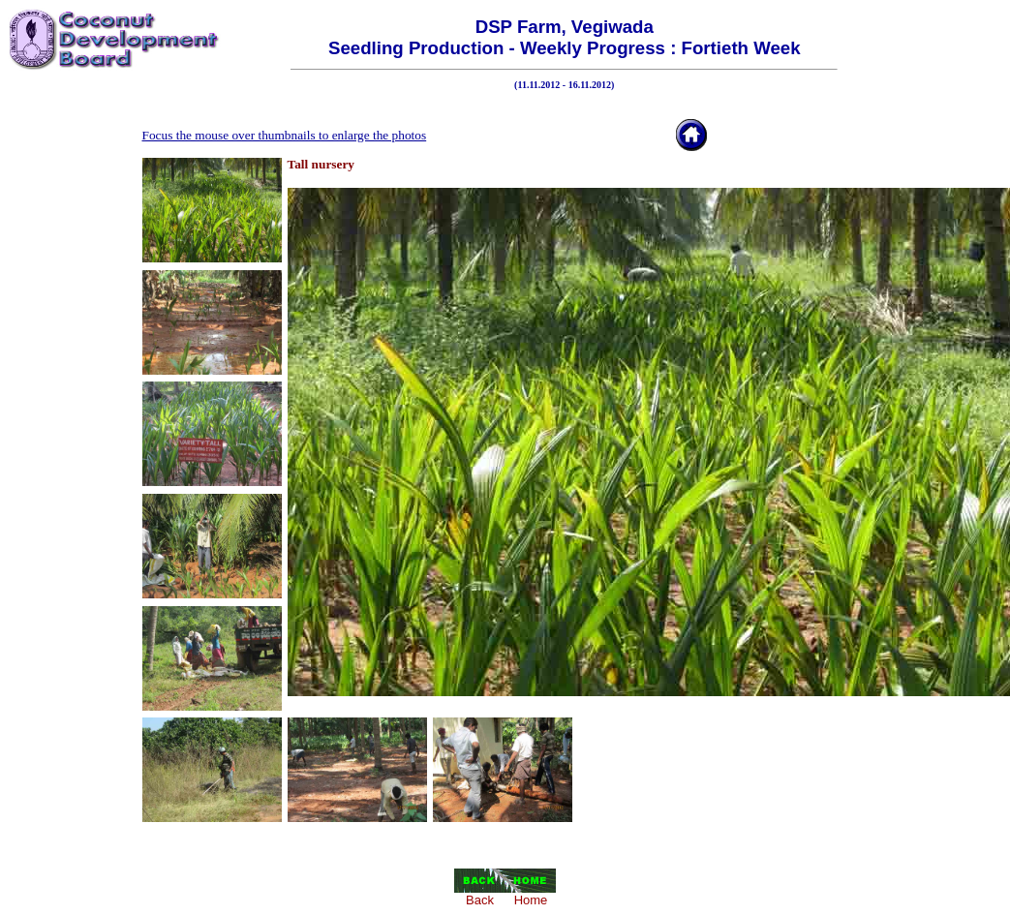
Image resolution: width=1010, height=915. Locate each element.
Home (531, 900)
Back (480, 900)
